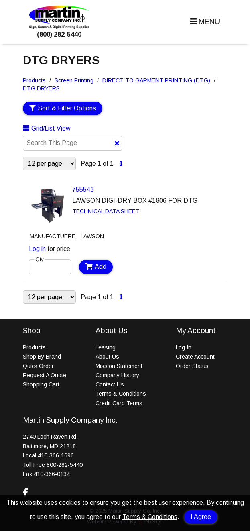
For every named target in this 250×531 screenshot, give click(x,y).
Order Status (192, 366)
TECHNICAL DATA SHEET (106, 211)
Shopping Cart (41, 384)
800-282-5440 (65, 465)
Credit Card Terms (119, 403)
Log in (37, 248)
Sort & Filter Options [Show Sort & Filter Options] (62, 108)
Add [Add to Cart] (96, 266)
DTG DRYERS (41, 88)
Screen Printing (74, 80)
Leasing (106, 347)
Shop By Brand (42, 356)
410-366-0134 (52, 474)
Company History (117, 375)
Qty (39, 259)
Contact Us (110, 384)
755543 (83, 189)
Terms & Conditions (149, 516)
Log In (183, 347)
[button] (204, 21)
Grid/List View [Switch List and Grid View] (47, 128)
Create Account (195, 356)
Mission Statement (119, 366)
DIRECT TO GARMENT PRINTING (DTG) (156, 80)
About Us (107, 356)
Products (34, 80)
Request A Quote (44, 375)
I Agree (201, 516)
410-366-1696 (56, 455)
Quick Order (38, 366)
